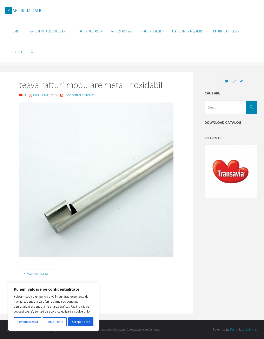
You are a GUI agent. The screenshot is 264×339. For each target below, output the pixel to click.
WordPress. (249, 330)
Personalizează (27, 322)
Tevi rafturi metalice (79, 95)
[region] (53, 306)
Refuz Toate (54, 322)
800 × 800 (41, 95)
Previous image (35, 274)
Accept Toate (81, 322)
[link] (32, 51)
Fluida (233, 330)
